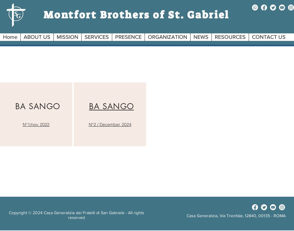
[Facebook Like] (236, 207)
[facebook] (264, 8)
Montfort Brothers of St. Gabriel (137, 15)
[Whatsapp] (255, 8)
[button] (36, 37)
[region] (36, 114)
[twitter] (273, 8)
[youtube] (282, 8)
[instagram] (291, 8)
